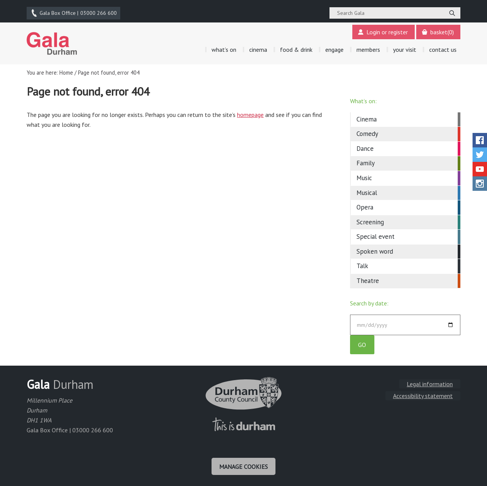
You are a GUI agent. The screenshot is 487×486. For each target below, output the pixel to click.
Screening (370, 221)
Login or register (382, 31)
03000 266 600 (73, 12)
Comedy (367, 133)
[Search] (452, 12)
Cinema (366, 118)
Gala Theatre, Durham (52, 42)
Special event (375, 235)
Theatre (367, 279)
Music (364, 177)
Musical (366, 191)
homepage (250, 113)
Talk (362, 265)
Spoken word (374, 250)
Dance (365, 147)
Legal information (430, 384)
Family (365, 162)
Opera (364, 206)
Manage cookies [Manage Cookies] (243, 466)
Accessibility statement (423, 396)
